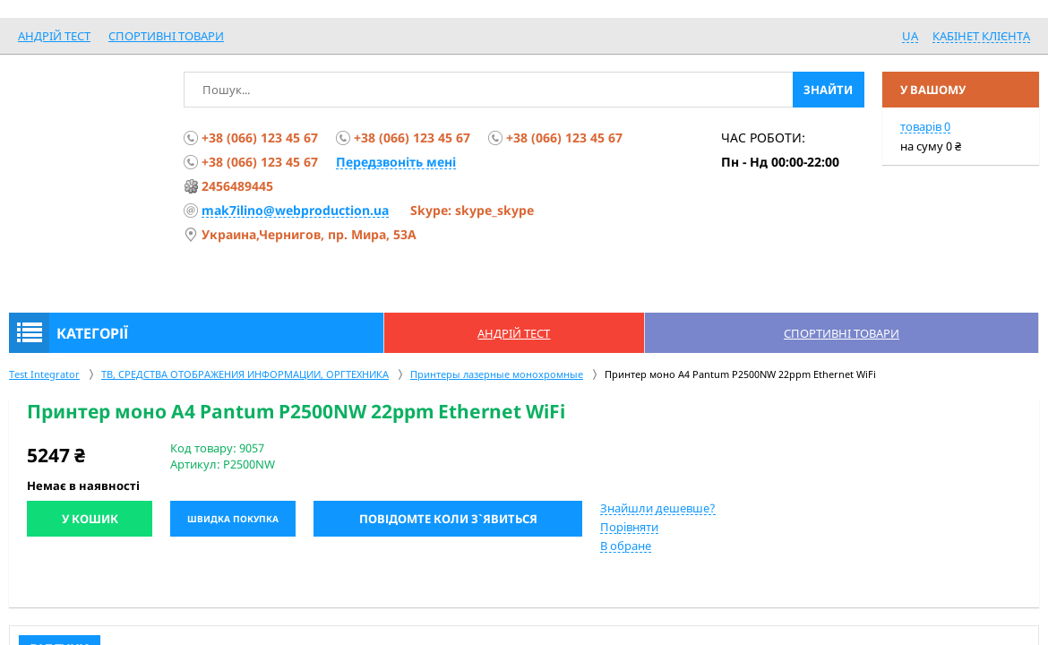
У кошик (90, 519)
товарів (925, 126)
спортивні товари (166, 36)
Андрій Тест (54, 36)
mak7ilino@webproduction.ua (295, 210)
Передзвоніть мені (396, 161)
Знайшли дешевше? (658, 508)
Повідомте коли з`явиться (448, 519)
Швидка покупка (233, 518)
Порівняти (629, 527)
